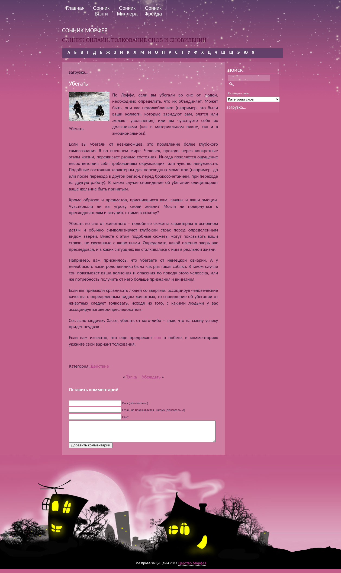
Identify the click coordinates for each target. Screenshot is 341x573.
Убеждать (151, 377)
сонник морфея (85, 30)
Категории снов (238, 93)
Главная (75, 8)
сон (158, 337)
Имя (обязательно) (135, 403)
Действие (100, 366)
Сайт (125, 417)
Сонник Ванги (101, 10)
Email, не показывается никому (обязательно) (153, 410)
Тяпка (131, 377)
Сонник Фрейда (153, 10)
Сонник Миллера (127, 10)
